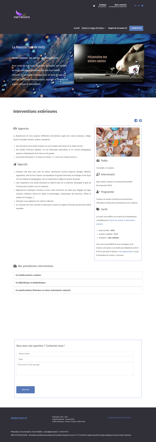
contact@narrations (125, 246)
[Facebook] (139, 5)
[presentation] (33, 375)
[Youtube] (142, 5)
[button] (78, 270)
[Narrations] (94, 5)
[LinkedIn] (135, 5)
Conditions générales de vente (119, 412)
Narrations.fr (19, 413)
